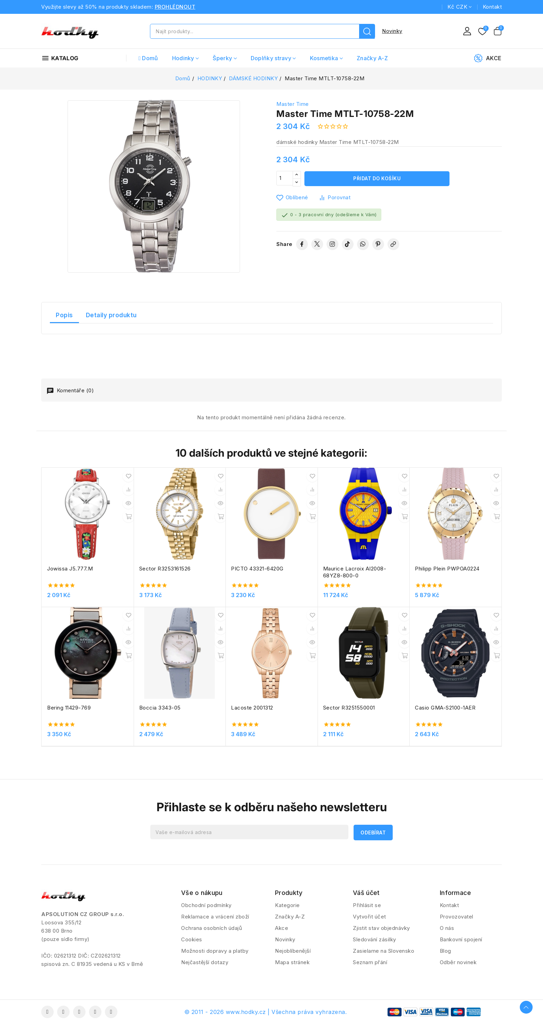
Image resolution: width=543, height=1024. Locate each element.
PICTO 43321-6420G (257, 568)
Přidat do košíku (377, 179)
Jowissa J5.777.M (70, 568)
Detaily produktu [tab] (111, 315)
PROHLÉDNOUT (175, 6)
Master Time (292, 104)
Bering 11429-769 (69, 707)
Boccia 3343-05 (160, 707)
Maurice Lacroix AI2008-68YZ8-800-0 (354, 572)
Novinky (392, 31)
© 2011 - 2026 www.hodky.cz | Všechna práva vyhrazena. (265, 1011)
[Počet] (284, 178)
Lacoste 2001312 (252, 707)
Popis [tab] (64, 315)
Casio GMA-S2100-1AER (445, 707)
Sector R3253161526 (165, 568)
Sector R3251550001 (349, 707)
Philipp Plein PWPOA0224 (447, 568)
